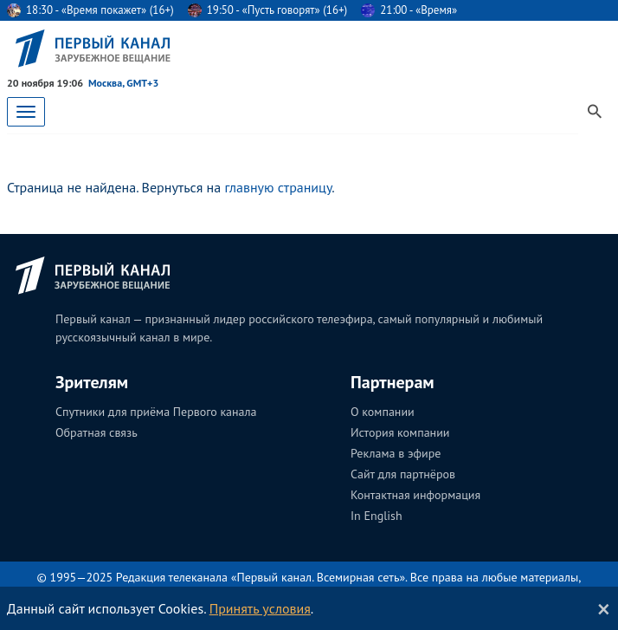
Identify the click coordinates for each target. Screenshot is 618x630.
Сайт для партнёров (403, 474)
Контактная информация (415, 495)
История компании (400, 432)
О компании (383, 411)
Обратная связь (96, 432)
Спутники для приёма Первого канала (156, 411)
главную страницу (278, 187)
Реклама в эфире (396, 453)
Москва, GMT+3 (123, 82)
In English (376, 515)
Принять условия (260, 608)
